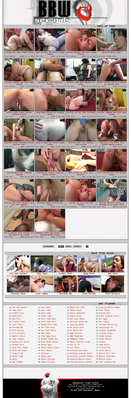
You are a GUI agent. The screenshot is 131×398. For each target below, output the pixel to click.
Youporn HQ (17, 353)
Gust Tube (46, 310)
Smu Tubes (46, 333)
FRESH (68, 246)
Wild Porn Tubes (20, 348)
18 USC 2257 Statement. (82, 390)
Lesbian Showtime (107, 330)
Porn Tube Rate (48, 319)
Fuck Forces (89, 293)
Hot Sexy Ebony (77, 319)
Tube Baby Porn (48, 336)
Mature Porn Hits (107, 353)
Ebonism (45, 353)
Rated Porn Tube (49, 325)
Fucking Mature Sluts (80, 359)
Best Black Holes (49, 342)
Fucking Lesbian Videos (81, 356)
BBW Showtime (76, 336)
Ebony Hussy (76, 310)
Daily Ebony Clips (50, 348)
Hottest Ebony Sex (79, 322)
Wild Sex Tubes (19, 351)
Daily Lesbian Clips (80, 342)
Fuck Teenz (104, 310)
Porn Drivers (112, 293)
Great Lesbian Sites (109, 316)
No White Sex (76, 330)
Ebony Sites (76, 316)
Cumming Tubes (77, 339)
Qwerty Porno (18, 336)
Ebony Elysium (48, 359)
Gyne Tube (46, 313)
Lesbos (102, 342)
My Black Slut (77, 328)
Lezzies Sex (104, 348)
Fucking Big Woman (79, 351)
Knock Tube (46, 316)
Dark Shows (46, 351)
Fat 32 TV (75, 345)
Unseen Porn (18, 345)
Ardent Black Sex (49, 339)
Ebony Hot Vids (77, 307)
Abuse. (98, 390)
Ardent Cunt (65, 273)
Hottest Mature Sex (108, 325)
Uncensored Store (20, 342)
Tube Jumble (18, 339)
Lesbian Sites (106, 333)
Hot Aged (103, 319)
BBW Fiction (76, 333)
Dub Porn (112, 273)
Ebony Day (46, 356)
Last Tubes (41, 293)
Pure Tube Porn (48, 322)
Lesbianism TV (106, 328)
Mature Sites (105, 359)
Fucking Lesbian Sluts (81, 353)
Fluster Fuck (18, 293)
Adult (15, 359)
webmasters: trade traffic (86, 383)
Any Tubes (46, 307)
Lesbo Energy (105, 336)
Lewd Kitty (104, 345)
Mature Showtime (107, 356)
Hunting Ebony (77, 325)
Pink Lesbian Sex (107, 362)
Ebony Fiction (48, 362)
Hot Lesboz (104, 322)
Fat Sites (75, 348)
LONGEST (77, 246)
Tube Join (41, 273)
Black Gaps (46, 345)
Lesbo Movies (105, 339)
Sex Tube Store (48, 330)
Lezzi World (104, 351)
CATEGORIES (48, 246)
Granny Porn (104, 313)
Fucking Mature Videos (81, 362)
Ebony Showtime (77, 313)
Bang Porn (89, 273)
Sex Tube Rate (48, 328)
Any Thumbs (17, 362)
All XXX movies (18, 273)
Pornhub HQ (65, 293)
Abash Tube (17, 356)
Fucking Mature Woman (109, 307)
